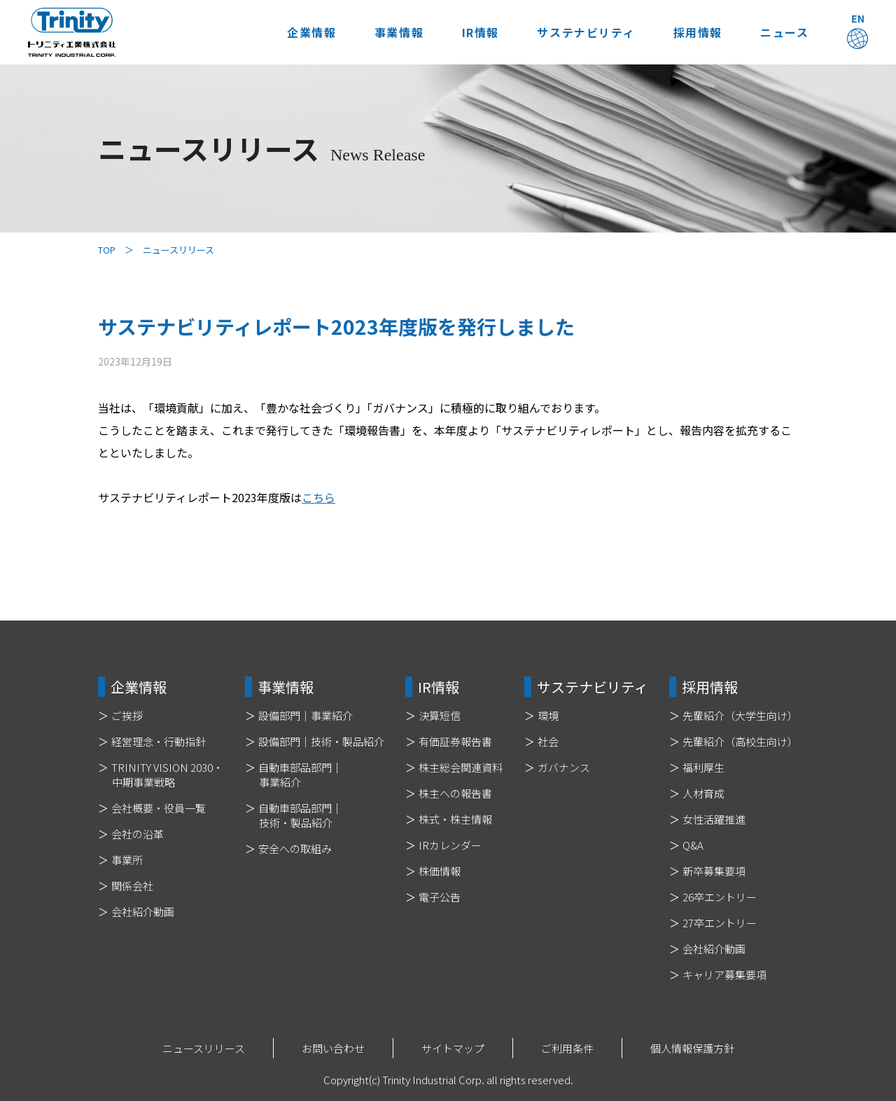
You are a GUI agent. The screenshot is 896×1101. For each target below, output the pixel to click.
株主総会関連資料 (461, 767)
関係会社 (132, 885)
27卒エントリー (719, 922)
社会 (548, 741)
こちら (318, 497)
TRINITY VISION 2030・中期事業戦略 (167, 774)
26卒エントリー (719, 896)
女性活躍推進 (714, 819)
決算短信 (440, 715)
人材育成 (703, 793)
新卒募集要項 (714, 871)
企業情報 (308, 32)
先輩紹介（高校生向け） (740, 741)
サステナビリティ (585, 32)
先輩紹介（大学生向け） (740, 715)
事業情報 (396, 32)
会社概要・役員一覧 (158, 808)
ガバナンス (564, 767)
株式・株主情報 (455, 819)
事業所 (127, 859)
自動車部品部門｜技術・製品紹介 (300, 815)
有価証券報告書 (455, 741)
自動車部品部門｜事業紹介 (300, 774)
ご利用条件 (567, 1048)
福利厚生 (703, 767)
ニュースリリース (203, 1048)
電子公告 (440, 896)
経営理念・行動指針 (158, 741)
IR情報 (478, 32)
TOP (106, 249)
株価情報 (440, 871)
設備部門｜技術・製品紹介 (321, 741)
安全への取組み (295, 848)
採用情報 (696, 32)
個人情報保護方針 (692, 1048)
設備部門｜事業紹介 (305, 715)
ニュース (784, 32)
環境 (548, 715)
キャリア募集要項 (724, 974)
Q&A (693, 845)
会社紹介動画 (142, 911)
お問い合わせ (333, 1048)
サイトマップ (452, 1048)
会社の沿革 (137, 833)
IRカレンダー (450, 845)
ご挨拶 (127, 715)
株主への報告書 (455, 793)
